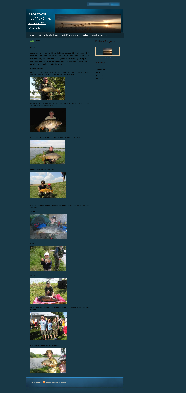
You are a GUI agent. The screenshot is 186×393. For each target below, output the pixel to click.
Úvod (32, 35)
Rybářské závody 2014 (69, 35)
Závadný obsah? (51, 382)
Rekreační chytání (51, 35)
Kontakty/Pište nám (99, 35)
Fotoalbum (85, 35)
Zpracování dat (61, 382)
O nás (39, 35)
